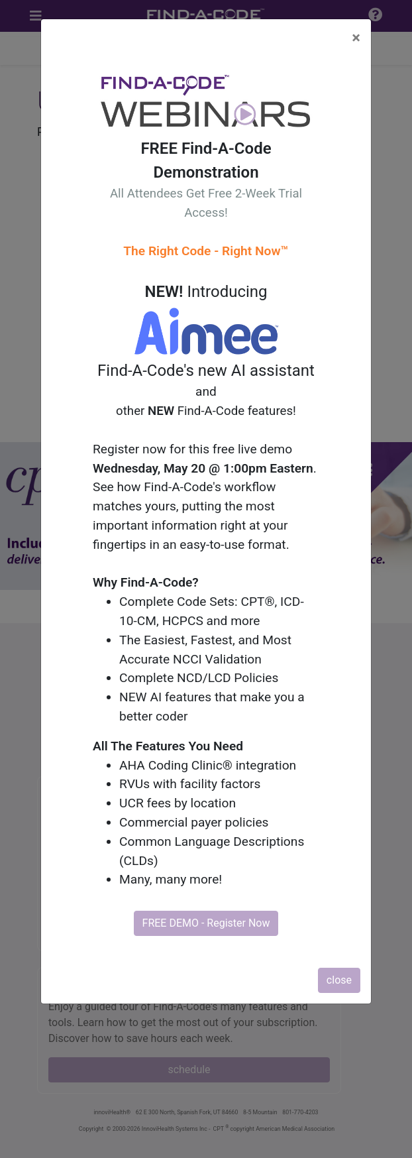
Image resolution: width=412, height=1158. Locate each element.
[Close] (356, 37)
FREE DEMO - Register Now (206, 923)
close (339, 980)
